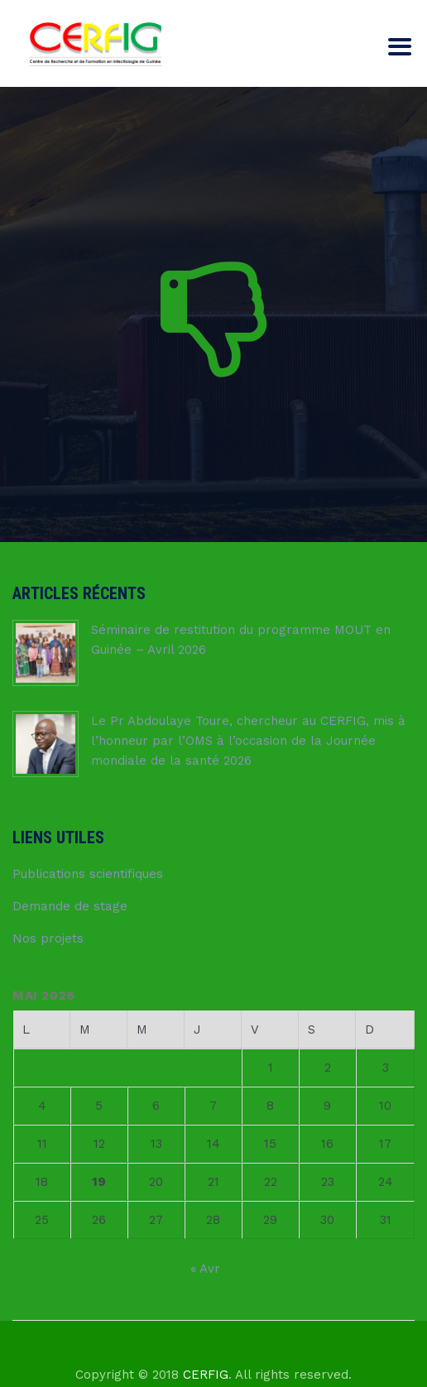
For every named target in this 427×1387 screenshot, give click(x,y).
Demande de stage (69, 906)
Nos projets (48, 938)
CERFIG (205, 1374)
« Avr (205, 1268)
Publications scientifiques (87, 873)
